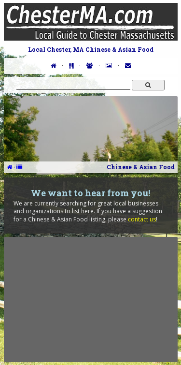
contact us (142, 219)
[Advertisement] (90, 299)
